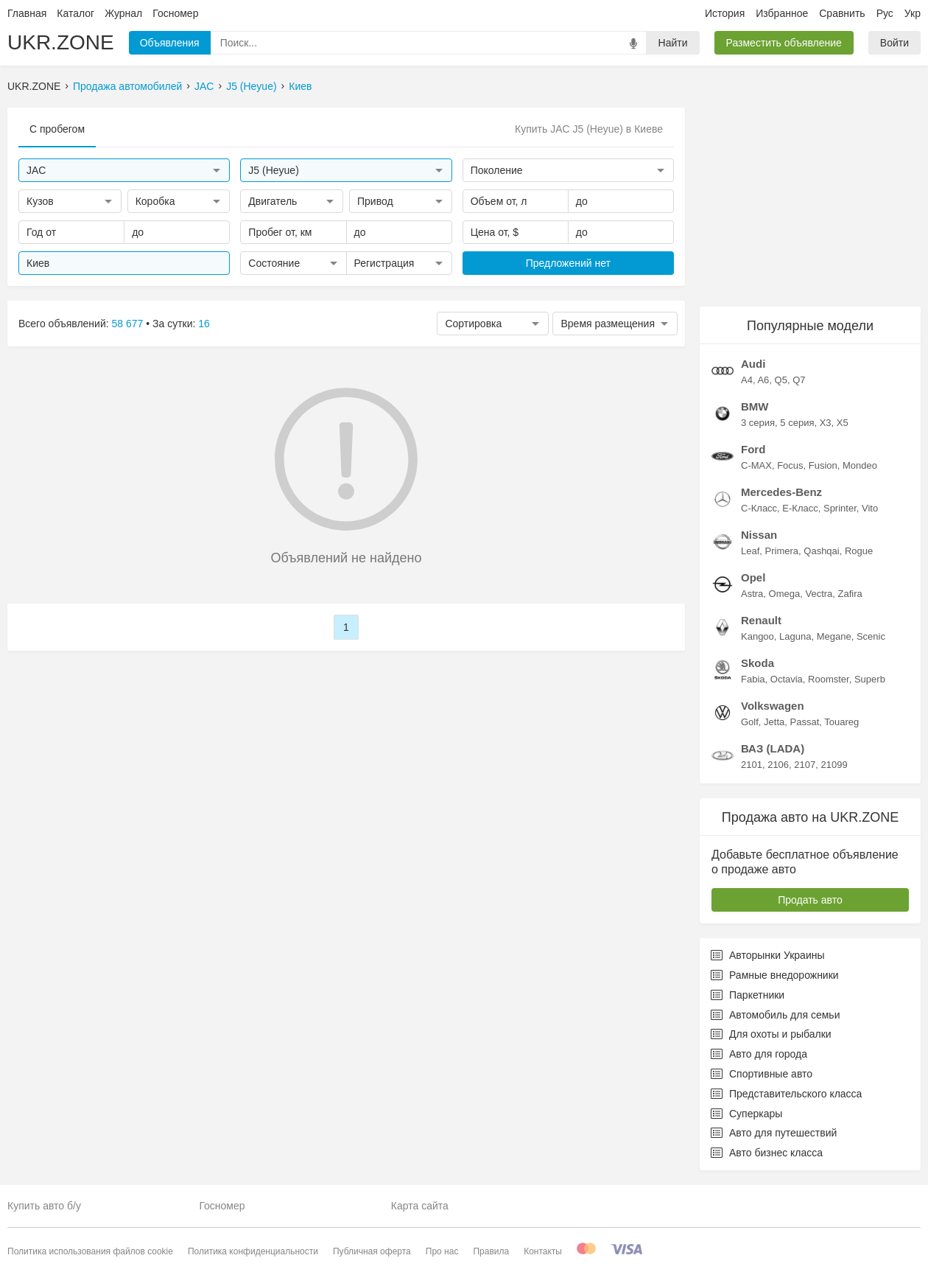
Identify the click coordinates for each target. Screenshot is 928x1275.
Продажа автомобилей (127, 86)
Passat (805, 721)
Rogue (859, 550)
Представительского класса (786, 1094)
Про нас (442, 1251)
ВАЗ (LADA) (772, 748)
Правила (491, 1251)
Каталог (75, 13)
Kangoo (757, 636)
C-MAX (756, 465)
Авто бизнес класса (767, 1153)
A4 (747, 379)
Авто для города (759, 1054)
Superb (869, 679)
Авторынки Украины (768, 955)
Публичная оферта (372, 1251)
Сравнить (842, 13)
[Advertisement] (810, 200)
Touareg (841, 721)
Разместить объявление (784, 43)
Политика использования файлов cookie (90, 1251)
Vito (870, 508)
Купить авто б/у (44, 1206)
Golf (750, 721)
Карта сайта (420, 1206)
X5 (842, 422)
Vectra (818, 593)
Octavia (786, 679)
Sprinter (840, 508)
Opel (753, 577)
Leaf (750, 550)
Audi (753, 363)
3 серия (758, 422)
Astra (752, 593)
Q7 (798, 379)
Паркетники (747, 995)
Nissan (759, 534)
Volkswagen (772, 705)
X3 (826, 422)
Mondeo (860, 465)
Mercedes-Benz (781, 492)
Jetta (774, 721)
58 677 (128, 323)
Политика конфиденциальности (253, 1251)
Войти (894, 43)
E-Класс (800, 508)
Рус (884, 13)
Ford (753, 449)
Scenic (871, 636)
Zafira (850, 593)
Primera (782, 550)
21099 (833, 764)
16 (204, 323)
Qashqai (821, 550)
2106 (778, 764)
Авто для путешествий (774, 1133)
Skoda (757, 663)
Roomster (828, 679)
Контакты (543, 1251)
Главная (26, 13)
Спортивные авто (761, 1074)
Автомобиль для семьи (775, 1015)
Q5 (781, 379)
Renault (761, 620)
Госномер (175, 13)
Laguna (795, 636)
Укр (912, 13)
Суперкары (746, 1113)
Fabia (753, 679)
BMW (755, 406)
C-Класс (759, 508)
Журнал (123, 13)
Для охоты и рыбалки (771, 1034)
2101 (751, 764)
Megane (834, 636)
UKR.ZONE (60, 42)
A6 (763, 379)
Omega (785, 593)
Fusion (823, 465)
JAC (204, 86)
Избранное (782, 13)
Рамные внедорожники (775, 975)
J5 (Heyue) (251, 86)
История (725, 13)
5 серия (797, 422)
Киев (300, 86)
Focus (790, 465)
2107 (804, 764)
